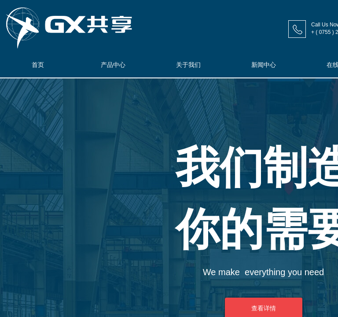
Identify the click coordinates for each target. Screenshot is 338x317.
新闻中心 (263, 65)
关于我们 (188, 65)
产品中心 (113, 65)
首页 (38, 65)
